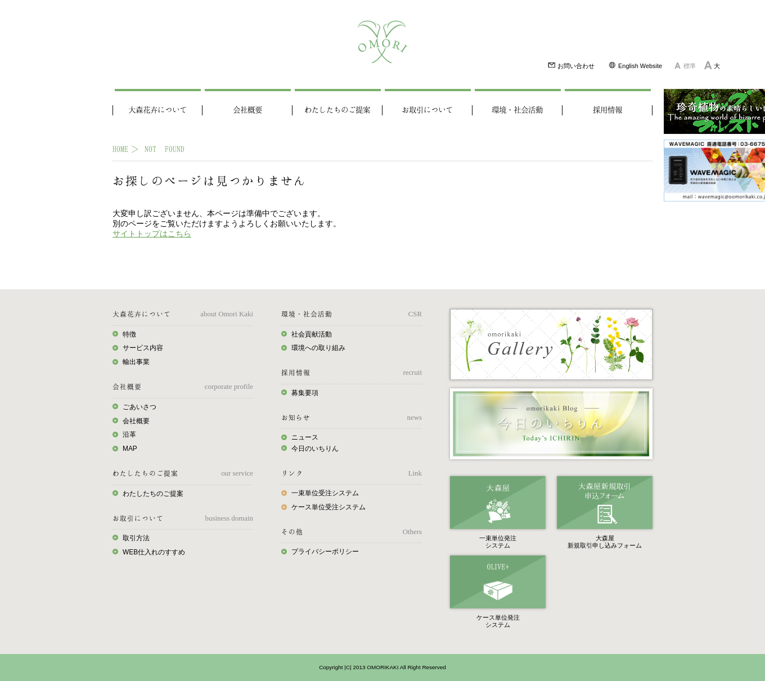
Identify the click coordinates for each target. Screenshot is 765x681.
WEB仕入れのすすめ (154, 552)
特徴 (129, 334)
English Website (635, 65)
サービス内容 (143, 348)
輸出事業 (136, 362)
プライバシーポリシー (325, 551)
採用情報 (607, 110)
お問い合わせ (571, 65)
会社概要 (247, 110)
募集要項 (304, 393)
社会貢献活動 (311, 334)
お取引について (427, 110)
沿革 (129, 434)
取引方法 (136, 538)
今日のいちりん (315, 448)
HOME (120, 149)
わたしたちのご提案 (337, 110)
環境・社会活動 (517, 110)
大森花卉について (157, 110)
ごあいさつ (139, 407)
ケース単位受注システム (328, 507)
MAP (130, 448)
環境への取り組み (318, 348)
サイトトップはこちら (151, 233)
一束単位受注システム (325, 493)
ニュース (304, 437)
